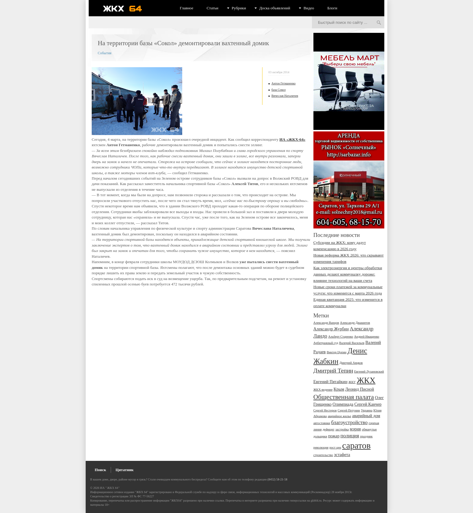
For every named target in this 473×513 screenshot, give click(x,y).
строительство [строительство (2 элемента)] (323, 455)
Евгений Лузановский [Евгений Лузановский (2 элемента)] (369, 371)
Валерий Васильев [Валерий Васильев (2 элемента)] (351, 343)
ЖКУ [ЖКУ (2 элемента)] (352, 382)
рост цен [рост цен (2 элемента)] (335, 447)
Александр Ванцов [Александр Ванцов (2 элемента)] (326, 322)
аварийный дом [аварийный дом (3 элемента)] (366, 415)
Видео (308, 8)
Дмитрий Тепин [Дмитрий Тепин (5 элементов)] (333, 370)
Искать (378, 22)
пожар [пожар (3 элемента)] (334, 435)
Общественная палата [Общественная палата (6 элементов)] (343, 397)
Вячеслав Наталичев (284, 95)
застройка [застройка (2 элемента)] (342, 429)
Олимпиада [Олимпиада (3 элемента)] (342, 404)
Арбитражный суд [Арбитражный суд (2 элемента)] (325, 343)
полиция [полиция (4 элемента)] (350, 436)
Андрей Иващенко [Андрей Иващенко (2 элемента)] (366, 336)
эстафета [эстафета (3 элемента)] (342, 454)
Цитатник (125, 469)
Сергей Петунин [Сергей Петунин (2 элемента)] (349, 410)
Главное (186, 8)
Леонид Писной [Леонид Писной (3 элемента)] (359, 389)
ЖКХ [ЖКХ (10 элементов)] (366, 380)
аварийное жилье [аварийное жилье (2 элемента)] (339, 416)
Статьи (212, 8)
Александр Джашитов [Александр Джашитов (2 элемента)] (355, 322)
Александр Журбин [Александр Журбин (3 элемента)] (331, 328)
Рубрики (239, 8)
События (104, 53)
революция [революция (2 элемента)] (321, 447)
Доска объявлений (274, 8)
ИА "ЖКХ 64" (110, 487)
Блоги (332, 8)
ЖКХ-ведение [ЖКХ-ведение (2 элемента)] (323, 389)
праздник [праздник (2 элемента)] (366, 436)
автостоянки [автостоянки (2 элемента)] (321, 423)
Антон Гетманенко (283, 83)
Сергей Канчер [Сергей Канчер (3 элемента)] (368, 404)
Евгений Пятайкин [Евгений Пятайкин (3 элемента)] (330, 381)
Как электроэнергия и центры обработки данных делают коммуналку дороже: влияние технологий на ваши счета (347, 274)
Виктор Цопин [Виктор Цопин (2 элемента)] (337, 352)
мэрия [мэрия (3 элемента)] (355, 428)
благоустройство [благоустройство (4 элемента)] (349, 422)
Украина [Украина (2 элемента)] (367, 410)
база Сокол (278, 89)
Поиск (100, 469)
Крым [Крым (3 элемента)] (339, 389)
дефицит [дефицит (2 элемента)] (328, 429)
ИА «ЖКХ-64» (292, 139)
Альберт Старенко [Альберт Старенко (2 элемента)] (340, 336)
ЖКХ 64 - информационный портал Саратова (126, 8)
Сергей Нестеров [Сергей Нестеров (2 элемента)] (325, 410)
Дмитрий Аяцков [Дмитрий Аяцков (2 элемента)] (351, 362)
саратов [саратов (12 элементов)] (356, 445)
